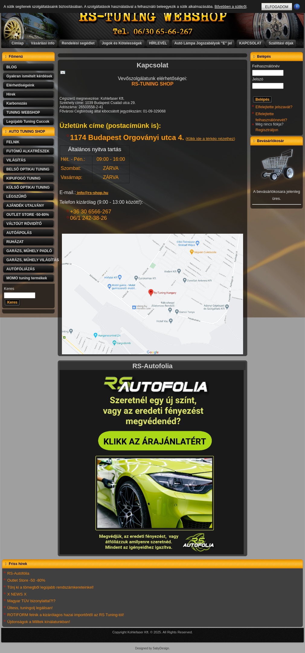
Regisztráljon (266, 130)
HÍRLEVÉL (158, 43)
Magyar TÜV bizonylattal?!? (31, 601)
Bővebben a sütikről (230, 7)
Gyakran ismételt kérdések (29, 76)
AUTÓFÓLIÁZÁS (20, 269)
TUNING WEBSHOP (23, 112)
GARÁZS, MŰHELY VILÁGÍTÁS (30, 260)
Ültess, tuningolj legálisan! (30, 608)
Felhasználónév (266, 66)
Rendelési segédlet (78, 43)
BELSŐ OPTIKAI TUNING (28, 169)
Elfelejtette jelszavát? (273, 107)
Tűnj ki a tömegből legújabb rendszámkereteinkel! (50, 587)
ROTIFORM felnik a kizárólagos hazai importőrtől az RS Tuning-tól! (65, 614)
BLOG (11, 67)
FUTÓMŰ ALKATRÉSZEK (28, 151)
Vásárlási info (42, 43)
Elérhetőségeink (20, 85)
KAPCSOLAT (250, 43)
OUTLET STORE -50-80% (27, 215)
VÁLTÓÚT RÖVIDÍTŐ (24, 224)
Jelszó (257, 79)
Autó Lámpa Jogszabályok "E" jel (203, 43)
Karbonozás (16, 103)
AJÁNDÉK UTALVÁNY (25, 205)
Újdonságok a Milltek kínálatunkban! (38, 621)
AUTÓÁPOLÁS (19, 233)
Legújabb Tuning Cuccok (27, 121)
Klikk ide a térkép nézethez (210, 138)
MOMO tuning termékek (26, 278)
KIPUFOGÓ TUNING (23, 178)
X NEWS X (17, 594)
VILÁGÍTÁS (16, 160)
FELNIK (12, 142)
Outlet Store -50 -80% (26, 580)
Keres (9, 288)
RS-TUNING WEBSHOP (153, 17)
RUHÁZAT (15, 242)
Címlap (17, 43)
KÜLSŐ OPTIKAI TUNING (28, 187)
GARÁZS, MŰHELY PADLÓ (29, 251)
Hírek (10, 94)
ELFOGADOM (276, 7)
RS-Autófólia (18, 573)
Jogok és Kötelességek (122, 43)
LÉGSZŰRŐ (16, 196)
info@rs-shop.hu (92, 192)
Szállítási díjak (281, 43)
